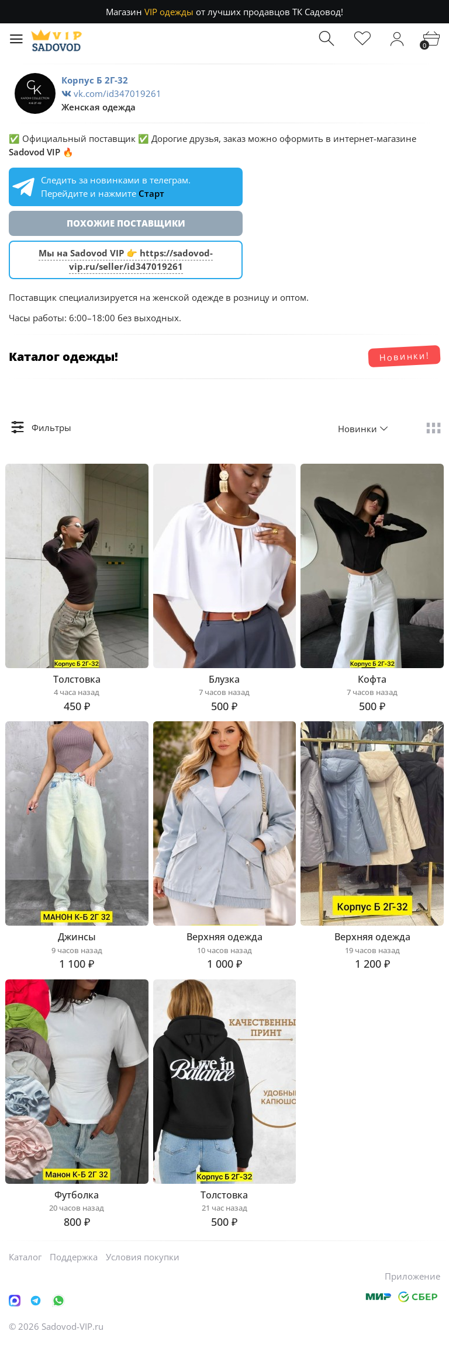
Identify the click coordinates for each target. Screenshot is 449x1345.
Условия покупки (142, 1257)
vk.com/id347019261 (111, 93)
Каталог (25, 1257)
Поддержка (74, 1257)
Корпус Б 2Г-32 (94, 80)
